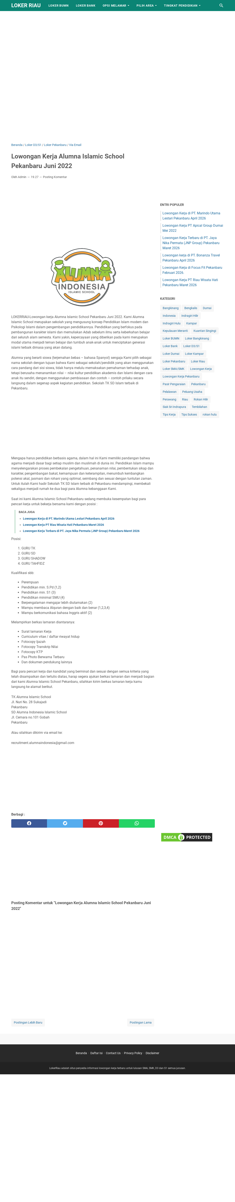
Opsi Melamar (115, 5)
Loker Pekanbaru (174, 361)
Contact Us (113, 1053)
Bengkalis (190, 308)
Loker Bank (85, 5)
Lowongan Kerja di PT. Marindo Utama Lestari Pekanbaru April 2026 (68, 518)
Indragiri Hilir (189, 315)
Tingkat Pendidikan (180, 5)
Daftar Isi (96, 1053)
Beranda (81, 1053)
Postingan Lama (141, 1022)
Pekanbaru (198, 384)
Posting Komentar (55, 177)
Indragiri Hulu (172, 323)
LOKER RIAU (26, 5)
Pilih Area (145, 5)
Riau (185, 399)
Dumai (207, 308)
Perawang (169, 399)
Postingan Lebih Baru (28, 1022)
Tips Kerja (169, 414)
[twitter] (65, 823)
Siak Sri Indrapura (174, 407)
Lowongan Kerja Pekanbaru (181, 376)
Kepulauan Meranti (175, 330)
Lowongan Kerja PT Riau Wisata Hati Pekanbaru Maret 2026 (63, 524)
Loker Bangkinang (197, 338)
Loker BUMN (58, 5)
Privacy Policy (133, 1053)
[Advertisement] (117, 29)
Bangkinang (171, 308)
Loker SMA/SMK (173, 368)
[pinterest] (101, 823)
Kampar (191, 323)
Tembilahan (199, 407)
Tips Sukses (189, 414)
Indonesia (169, 315)
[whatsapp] (137, 823)
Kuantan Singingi (205, 330)
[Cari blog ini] (221, 5)
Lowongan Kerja (201, 368)
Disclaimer (152, 1053)
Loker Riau (198, 361)
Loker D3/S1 (191, 346)
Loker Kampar (194, 353)
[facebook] (29, 823)
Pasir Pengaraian (174, 384)
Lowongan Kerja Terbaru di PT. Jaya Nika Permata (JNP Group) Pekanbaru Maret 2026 (81, 531)
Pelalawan (170, 391)
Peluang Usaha (192, 391)
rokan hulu (210, 414)
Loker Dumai (171, 353)
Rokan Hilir (201, 399)
